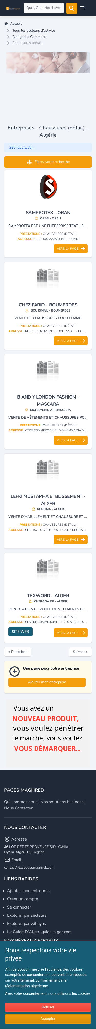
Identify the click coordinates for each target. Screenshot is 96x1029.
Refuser (48, 1007)
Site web (20, 631)
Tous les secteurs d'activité (33, 30)
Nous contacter (18, 808)
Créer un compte (22, 899)
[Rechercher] (71, 8)
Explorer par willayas (26, 924)
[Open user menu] (82, 8)
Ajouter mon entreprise (47, 682)
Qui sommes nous (20, 802)
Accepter (48, 1019)
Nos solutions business (61, 802)
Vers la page (71, 248)
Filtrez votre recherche (48, 162)
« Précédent (17, 651)
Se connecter (19, 907)
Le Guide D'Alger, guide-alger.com (39, 932)
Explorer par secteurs (27, 915)
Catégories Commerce (29, 36)
